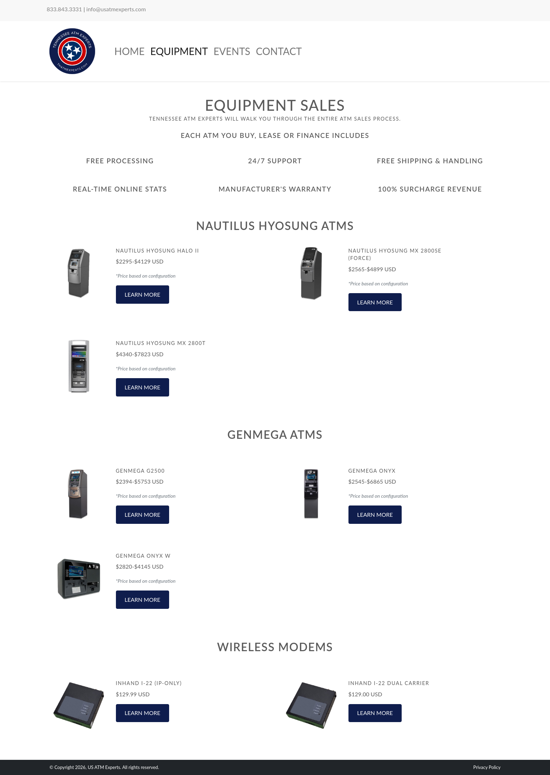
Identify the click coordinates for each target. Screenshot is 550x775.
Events (232, 51)
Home (130, 51)
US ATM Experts (104, 767)
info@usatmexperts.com (116, 9)
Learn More (143, 294)
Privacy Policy (486, 767)
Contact (279, 51)
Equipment (179, 51)
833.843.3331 (64, 9)
